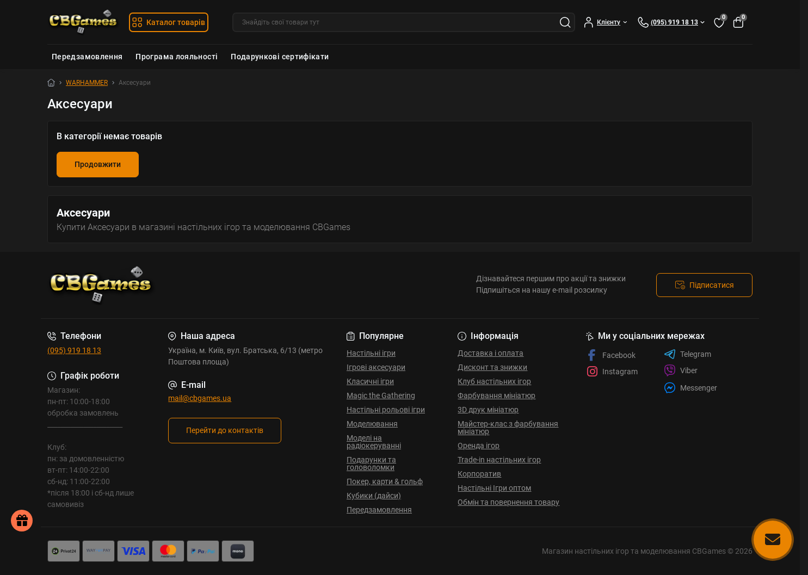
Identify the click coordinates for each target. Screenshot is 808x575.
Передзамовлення (87, 56)
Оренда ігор (478, 445)
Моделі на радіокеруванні (374, 442)
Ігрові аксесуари (376, 367)
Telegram (687, 354)
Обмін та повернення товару (508, 502)
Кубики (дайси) (374, 495)
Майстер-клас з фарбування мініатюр (508, 427)
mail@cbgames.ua (199, 398)
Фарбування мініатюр (496, 395)
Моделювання (372, 423)
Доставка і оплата (490, 353)
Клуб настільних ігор (494, 381)
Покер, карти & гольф (385, 481)
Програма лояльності (176, 56)
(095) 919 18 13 (74, 350)
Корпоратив (479, 473)
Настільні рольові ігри (386, 409)
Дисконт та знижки (492, 367)
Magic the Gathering (381, 395)
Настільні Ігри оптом (494, 488)
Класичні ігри (370, 381)
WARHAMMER (87, 82)
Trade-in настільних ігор (499, 459)
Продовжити (98, 164)
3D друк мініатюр (488, 409)
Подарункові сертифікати (280, 56)
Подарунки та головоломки (371, 463)
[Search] (565, 22)
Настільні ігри (371, 353)
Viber (681, 370)
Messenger (690, 387)
